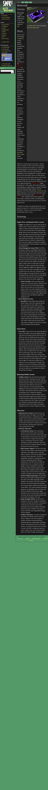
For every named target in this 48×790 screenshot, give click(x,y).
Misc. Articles (5, 38)
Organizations (5, 29)
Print (30, 2)
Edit (22, 2)
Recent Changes (6, 17)
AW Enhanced (5, 63)
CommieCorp (39, 191)
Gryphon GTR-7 (32, 25)
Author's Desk (5, 42)
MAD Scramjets (36, 183)
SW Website (5, 47)
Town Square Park (34, 27)
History (4, 28)
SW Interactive (5, 51)
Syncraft (19, 196)
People (4, 31)
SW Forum (4, 49)
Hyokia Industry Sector (20, 65)
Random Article (6, 19)
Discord (4, 52)
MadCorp (21, 38)
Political (4, 33)
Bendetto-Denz (38, 195)
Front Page (4, 15)
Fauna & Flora (5, 24)
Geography (4, 26)
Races (3, 36)
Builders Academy (6, 65)
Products (4, 35)
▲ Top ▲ (20, 538)
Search (2, 68)
